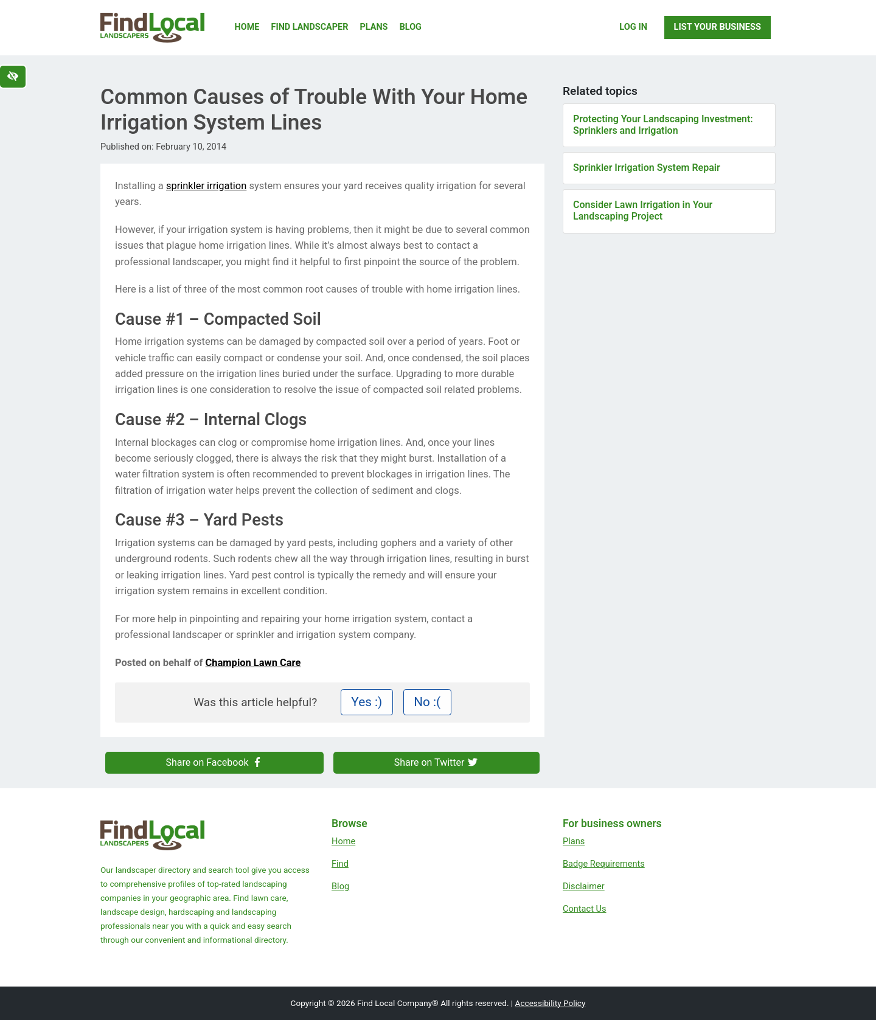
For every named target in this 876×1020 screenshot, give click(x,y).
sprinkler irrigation (206, 186)
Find (340, 863)
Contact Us (585, 908)
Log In (633, 26)
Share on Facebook (214, 762)
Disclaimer (584, 886)
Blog (411, 27)
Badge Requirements (604, 863)
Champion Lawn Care (253, 662)
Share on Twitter (436, 762)
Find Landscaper (310, 27)
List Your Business (717, 26)
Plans (374, 27)
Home (247, 27)
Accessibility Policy (550, 1003)
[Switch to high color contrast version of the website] (13, 77)
